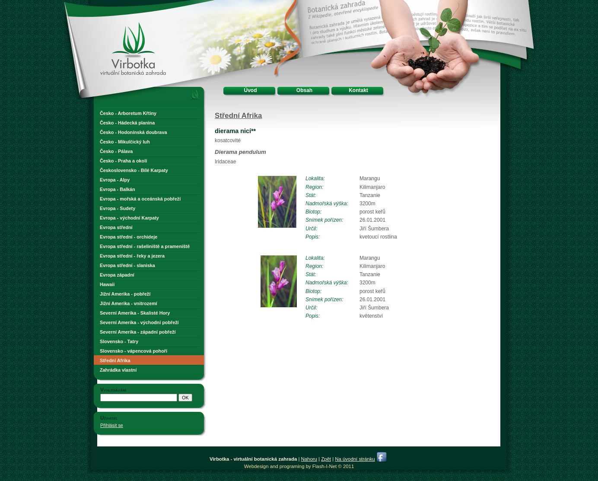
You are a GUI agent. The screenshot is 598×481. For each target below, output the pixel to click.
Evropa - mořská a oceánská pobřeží (140, 198)
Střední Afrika (115, 360)
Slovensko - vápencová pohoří (133, 351)
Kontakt (358, 90)
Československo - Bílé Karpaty (134, 170)
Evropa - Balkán (117, 189)
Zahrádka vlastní (118, 370)
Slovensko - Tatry (119, 341)
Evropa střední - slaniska (127, 265)
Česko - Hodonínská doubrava (133, 132)
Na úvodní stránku (355, 459)
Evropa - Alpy (115, 179)
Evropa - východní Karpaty (129, 217)
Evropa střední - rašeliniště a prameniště (145, 246)
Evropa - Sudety (117, 208)
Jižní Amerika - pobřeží (125, 293)
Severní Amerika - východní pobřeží (139, 322)
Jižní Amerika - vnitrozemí (128, 303)
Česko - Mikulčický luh (125, 141)
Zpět (326, 459)
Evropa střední (116, 227)
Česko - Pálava (116, 151)
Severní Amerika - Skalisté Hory (135, 312)
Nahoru (309, 459)
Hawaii (107, 284)
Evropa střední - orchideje (128, 236)
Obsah (304, 90)
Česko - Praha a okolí (123, 160)
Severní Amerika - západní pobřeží (137, 331)
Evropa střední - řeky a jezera (132, 255)
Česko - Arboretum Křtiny (128, 113)
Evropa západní (117, 274)
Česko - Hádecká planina (127, 122)
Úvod (250, 90)
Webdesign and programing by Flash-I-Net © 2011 (299, 466)
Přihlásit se (111, 425)
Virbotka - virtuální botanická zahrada (118, 31)
